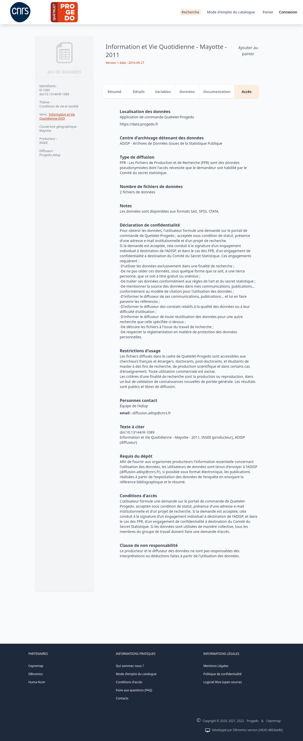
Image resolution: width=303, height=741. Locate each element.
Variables (163, 91)
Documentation (217, 91)
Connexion (288, 12)
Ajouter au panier (248, 51)
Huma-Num (36, 682)
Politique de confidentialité (222, 674)
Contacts (122, 698)
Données (187, 91)
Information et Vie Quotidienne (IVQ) (57, 116)
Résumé (115, 91)
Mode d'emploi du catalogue (231, 12)
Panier (267, 12)
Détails (139, 91)
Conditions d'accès (129, 682)
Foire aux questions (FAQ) (134, 690)
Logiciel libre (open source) (222, 682)
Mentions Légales (216, 666)
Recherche (190, 12)
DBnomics (35, 674)
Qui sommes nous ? (130, 666)
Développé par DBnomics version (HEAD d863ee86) (247, 730)
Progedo (253, 721)
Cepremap (35, 666)
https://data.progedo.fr (139, 124)
